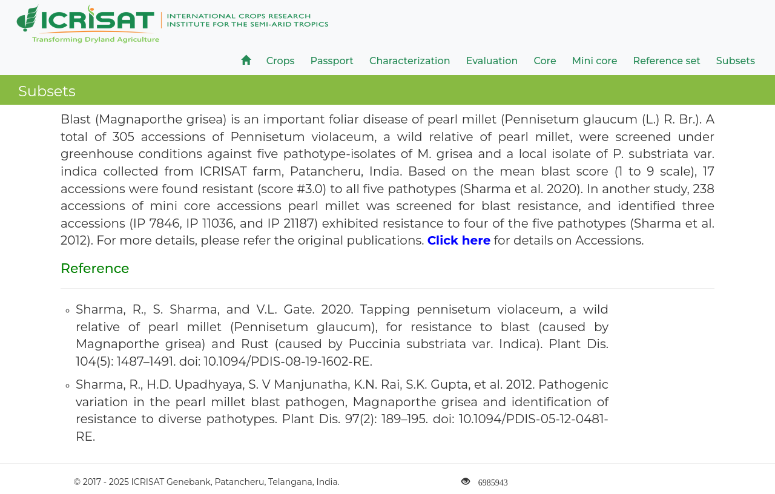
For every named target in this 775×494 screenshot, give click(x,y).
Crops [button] (280, 61)
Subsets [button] (735, 61)
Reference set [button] (667, 61)
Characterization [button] (409, 61)
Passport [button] (332, 61)
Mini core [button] (595, 61)
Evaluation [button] (492, 61)
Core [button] (544, 61)
